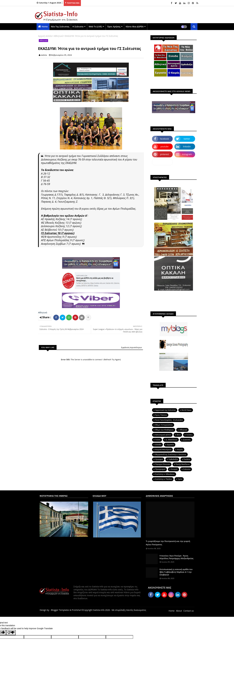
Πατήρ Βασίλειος (183, 464)
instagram (187, 154)
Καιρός (180, 449)
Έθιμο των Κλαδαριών (164, 430)
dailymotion (162, 162)
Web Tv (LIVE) (95, 26)
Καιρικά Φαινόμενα (163, 449)
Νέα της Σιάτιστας (60, 26)
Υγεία (180, 479)
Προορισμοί (160, 469)
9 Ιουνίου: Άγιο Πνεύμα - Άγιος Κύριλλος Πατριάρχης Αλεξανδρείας (176, 557)
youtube (164, 146)
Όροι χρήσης (113, 26)
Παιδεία (187, 459)
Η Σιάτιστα (78, 26)
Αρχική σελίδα (45, 36)
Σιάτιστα (186, 469)
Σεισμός (174, 469)
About (179, 610)
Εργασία (170, 444)
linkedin (187, 146)
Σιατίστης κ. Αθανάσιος (165, 474)
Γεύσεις (189, 434)
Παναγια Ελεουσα (162, 464)
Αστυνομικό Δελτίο (163, 434)
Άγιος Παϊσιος (161, 415)
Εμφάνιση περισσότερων (131, 347)
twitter (187, 138)
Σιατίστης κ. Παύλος (163, 479)
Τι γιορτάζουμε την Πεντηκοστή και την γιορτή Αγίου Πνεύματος (168, 543)
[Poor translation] (11, 632)
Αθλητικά (58, 36)
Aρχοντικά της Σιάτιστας (165, 410)
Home (45, 26)
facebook (164, 138)
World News (186, 410)
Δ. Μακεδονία (171, 439)
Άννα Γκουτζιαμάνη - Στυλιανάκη (169, 420)
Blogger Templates (60, 610)
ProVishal (76, 610)
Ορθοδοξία (173, 459)
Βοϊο (179, 434)
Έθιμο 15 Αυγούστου (164, 425)
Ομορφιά (159, 459)
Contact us (188, 610)
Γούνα (157, 439)
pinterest (164, 154)
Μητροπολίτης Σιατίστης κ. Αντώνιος (170, 454)
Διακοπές (187, 439)
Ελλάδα (158, 444)
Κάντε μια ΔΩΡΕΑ (135, 26)
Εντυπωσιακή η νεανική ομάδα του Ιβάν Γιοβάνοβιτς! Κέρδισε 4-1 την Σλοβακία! (176, 572)
